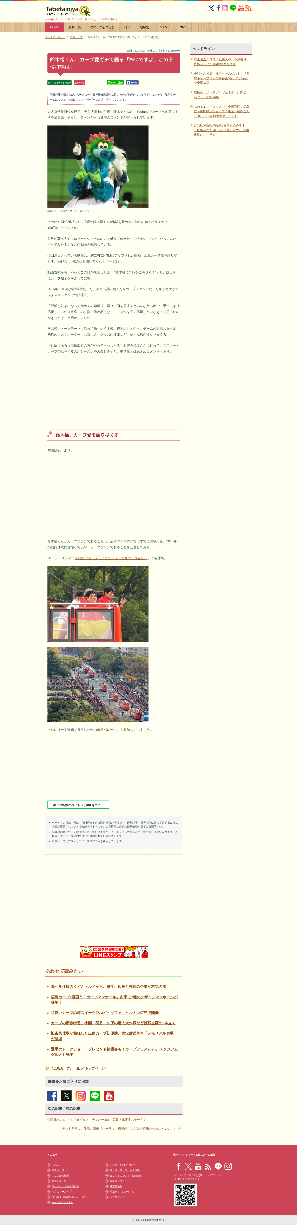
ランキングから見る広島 (65, 1186)
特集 (127, 27)
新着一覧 (75, 27)
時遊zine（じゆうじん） (123, 1191)
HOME (54, 27)
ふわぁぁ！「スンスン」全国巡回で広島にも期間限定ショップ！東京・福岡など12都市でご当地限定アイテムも (222, 111)
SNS (183, 27)
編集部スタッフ (118, 1180)
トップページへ (96, 1068)
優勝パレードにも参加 (113, 729)
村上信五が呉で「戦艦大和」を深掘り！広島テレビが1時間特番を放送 (222, 61)
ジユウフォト (117, 1197)
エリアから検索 (60, 1175)
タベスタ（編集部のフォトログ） (70, 1197)
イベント (164, 27)
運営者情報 (116, 1186)
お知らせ (137, 1175)
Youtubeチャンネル (62, 1202)
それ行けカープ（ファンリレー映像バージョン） (111, 558)
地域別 (144, 27)
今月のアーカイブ (62, 1191)
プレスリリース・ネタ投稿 (125, 1170)
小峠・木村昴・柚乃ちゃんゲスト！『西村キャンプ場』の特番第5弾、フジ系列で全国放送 (222, 78)
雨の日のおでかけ (102, 27)
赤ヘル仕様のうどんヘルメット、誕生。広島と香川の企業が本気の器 (108, 987)
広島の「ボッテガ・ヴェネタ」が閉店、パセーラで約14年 (222, 95)
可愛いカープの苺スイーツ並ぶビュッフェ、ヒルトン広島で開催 (105, 1013)
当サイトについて (120, 1175)
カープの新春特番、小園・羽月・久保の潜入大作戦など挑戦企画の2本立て (113, 1023)
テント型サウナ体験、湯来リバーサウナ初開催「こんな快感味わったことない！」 (119, 1128)
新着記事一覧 (59, 1180)
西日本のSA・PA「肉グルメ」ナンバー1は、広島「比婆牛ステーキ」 (98, 1119)
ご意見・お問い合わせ (122, 1164)
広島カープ (79, 83)
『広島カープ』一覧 (65, 1068)
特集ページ (58, 1170)
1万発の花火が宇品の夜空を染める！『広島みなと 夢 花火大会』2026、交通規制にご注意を (221, 130)
